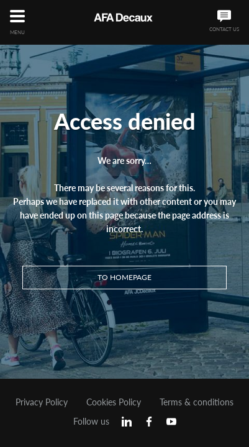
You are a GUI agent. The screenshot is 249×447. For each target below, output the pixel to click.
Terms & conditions (196, 402)
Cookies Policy (113, 402)
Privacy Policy (42, 402)
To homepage (124, 277)
